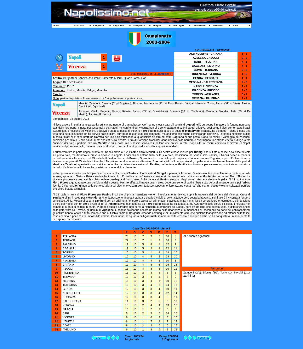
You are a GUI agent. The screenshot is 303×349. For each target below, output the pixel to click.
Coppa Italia (118, 26)
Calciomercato (199, 26)
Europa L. (157, 26)
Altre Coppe (178, 26)
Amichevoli (218, 26)
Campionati (98, 26)
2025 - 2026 (78, 26)
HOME (56, 26)
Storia (235, 26)
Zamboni (163, 73)
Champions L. (139, 26)
